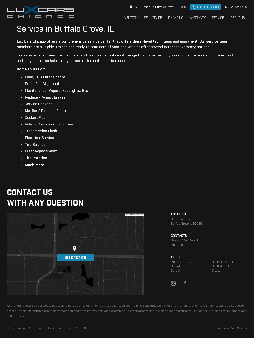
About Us (237, 17)
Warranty (198, 17)
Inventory (130, 17)
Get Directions (75, 257)
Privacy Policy (74, 328)
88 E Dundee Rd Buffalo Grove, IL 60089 (158, 7)
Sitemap (89, 328)
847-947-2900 (205, 7)
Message (177, 245)
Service (218, 17)
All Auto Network (237, 328)
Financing (175, 17)
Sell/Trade (153, 17)
